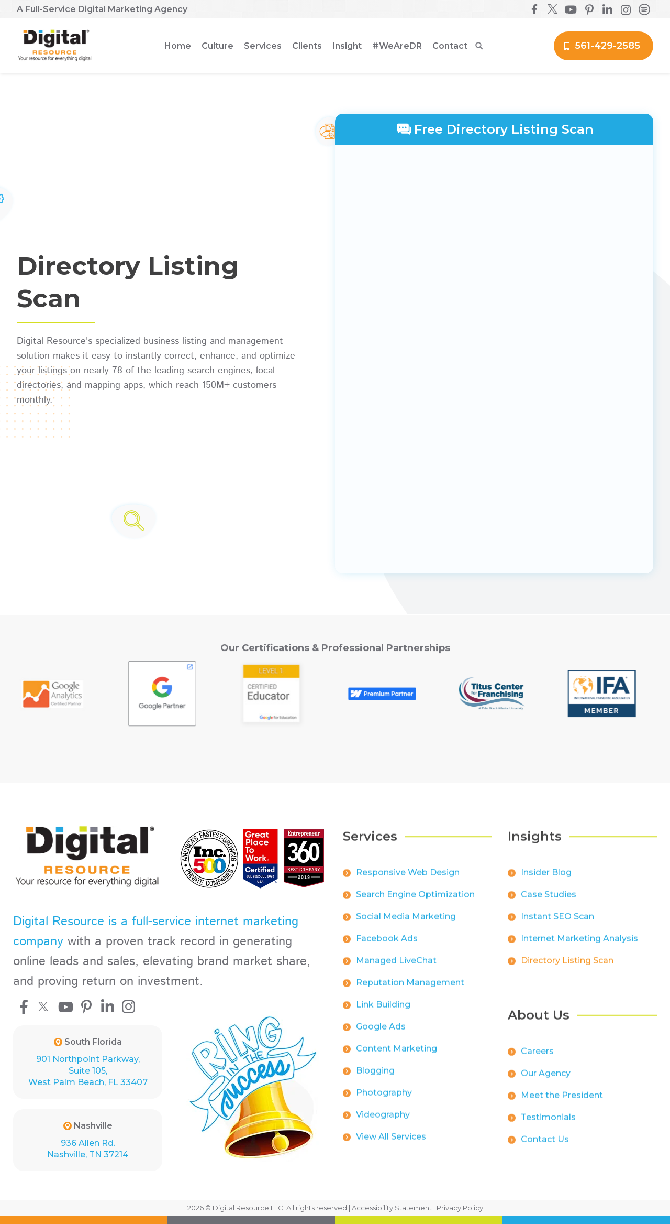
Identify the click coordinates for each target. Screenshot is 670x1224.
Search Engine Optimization (415, 903)
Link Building (383, 1013)
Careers (537, 1060)
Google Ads (381, 1035)
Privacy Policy (460, 1208)
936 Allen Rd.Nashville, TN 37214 (87, 1149)
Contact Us (545, 1148)
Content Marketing (396, 1057)
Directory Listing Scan (567, 969)
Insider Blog (546, 881)
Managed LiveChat (396, 969)
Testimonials (548, 1126)
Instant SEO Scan (557, 925)
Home (177, 46)
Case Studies (548, 903)
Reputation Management (410, 991)
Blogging (375, 1079)
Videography (383, 1123)
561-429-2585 (607, 45)
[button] (217, 46)
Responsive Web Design (408, 881)
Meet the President (562, 1104)
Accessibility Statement (392, 1208)
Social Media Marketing (406, 925)
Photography (384, 1101)
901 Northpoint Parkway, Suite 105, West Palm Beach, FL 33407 (88, 1070)
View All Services (391, 1145)
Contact (449, 46)
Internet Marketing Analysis (579, 947)
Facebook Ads (387, 947)
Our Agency (546, 1082)
